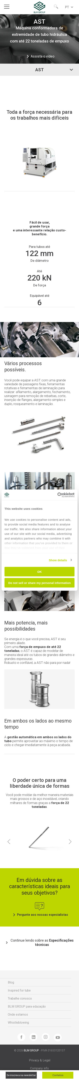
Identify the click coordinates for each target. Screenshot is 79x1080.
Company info (39, 1068)
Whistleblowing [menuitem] (18, 1022)
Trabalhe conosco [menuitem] (20, 998)
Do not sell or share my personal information (39, 582)
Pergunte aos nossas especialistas (39, 915)
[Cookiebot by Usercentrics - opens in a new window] (57, 494)
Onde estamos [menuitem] (18, 1014)
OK (39, 571)
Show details (58, 560)
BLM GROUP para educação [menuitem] (27, 1006)
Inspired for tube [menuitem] (19, 990)
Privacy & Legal (39, 1060)
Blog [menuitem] (11, 982)
